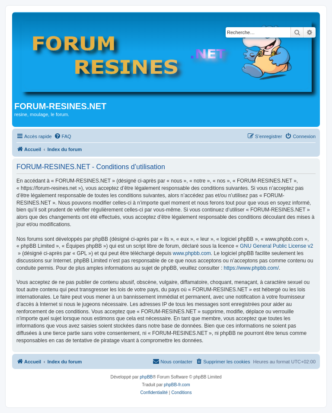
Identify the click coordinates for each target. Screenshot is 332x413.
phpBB (146, 377)
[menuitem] (62, 136)
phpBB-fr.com (177, 384)
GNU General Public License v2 (276, 246)
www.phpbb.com (192, 253)
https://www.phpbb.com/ (251, 268)
